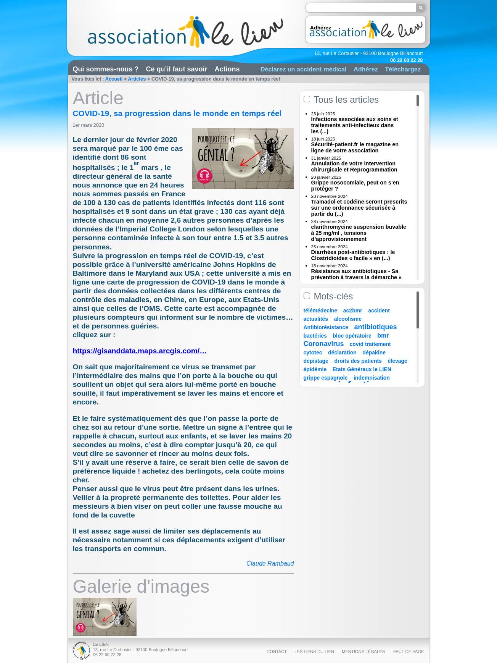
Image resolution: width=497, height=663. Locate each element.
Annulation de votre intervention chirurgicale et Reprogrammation (354, 166)
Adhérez (366, 69)
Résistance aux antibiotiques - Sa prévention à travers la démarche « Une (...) (356, 277)
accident (379, 310)
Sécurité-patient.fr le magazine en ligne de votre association (355, 147)
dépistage (316, 361)
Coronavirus (325, 344)
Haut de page (408, 651)
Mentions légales (363, 651)
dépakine (374, 352)
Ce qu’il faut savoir (176, 69)
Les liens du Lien (314, 651)
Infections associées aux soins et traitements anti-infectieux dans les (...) (354, 125)
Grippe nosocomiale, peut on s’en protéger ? (355, 185)
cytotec (313, 352)
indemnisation (372, 378)
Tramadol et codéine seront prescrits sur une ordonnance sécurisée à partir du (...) (359, 208)
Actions (227, 69)
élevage (397, 361)
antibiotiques (375, 327)
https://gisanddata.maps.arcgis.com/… (140, 351)
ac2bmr (352, 310)
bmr (383, 335)
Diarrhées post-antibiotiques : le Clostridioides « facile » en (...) (353, 255)
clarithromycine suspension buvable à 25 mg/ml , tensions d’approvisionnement (359, 233)
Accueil (114, 79)
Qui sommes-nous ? (106, 69)
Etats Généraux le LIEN (362, 369)
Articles (137, 79)
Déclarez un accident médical (304, 69)
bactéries (315, 336)
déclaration (342, 352)
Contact (277, 651)
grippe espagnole (326, 378)
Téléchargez (403, 69)
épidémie (315, 369)
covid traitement (370, 344)
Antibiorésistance (326, 327)
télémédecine (321, 310)
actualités (316, 319)
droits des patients (357, 361)
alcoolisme (348, 319)
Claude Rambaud (270, 563)
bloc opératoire (352, 336)
